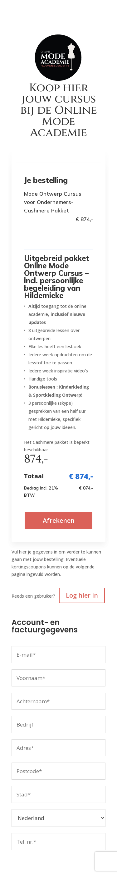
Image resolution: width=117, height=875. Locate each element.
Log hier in (82, 595)
